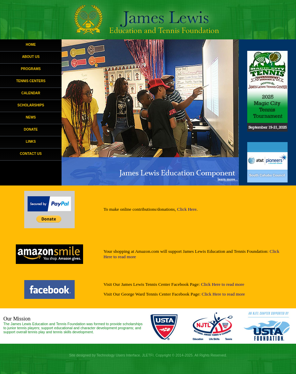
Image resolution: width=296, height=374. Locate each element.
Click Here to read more (222, 284)
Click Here (186, 209)
